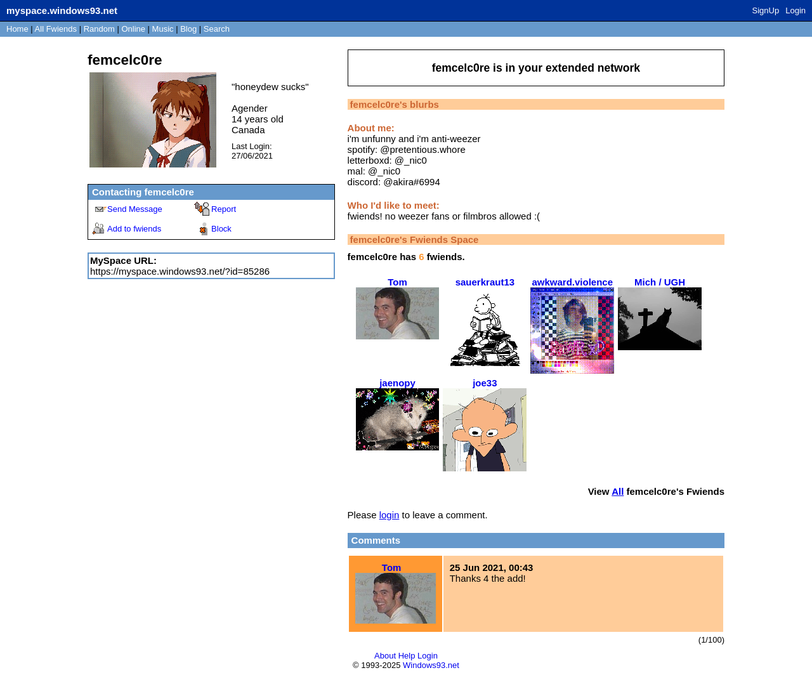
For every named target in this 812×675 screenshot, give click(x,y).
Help (407, 655)
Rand (99, 29)
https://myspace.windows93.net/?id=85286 (180, 271)
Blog (188, 29)
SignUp (766, 10)
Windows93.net (431, 665)
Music (163, 29)
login (389, 514)
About (385, 655)
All (56, 29)
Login (795, 10)
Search (217, 29)
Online (133, 29)
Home (17, 29)
